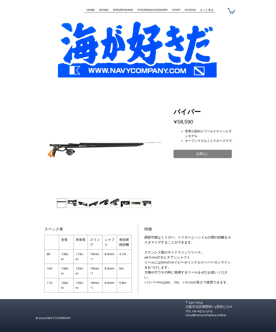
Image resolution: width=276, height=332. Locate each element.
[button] (231, 10)
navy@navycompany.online (205, 315)
